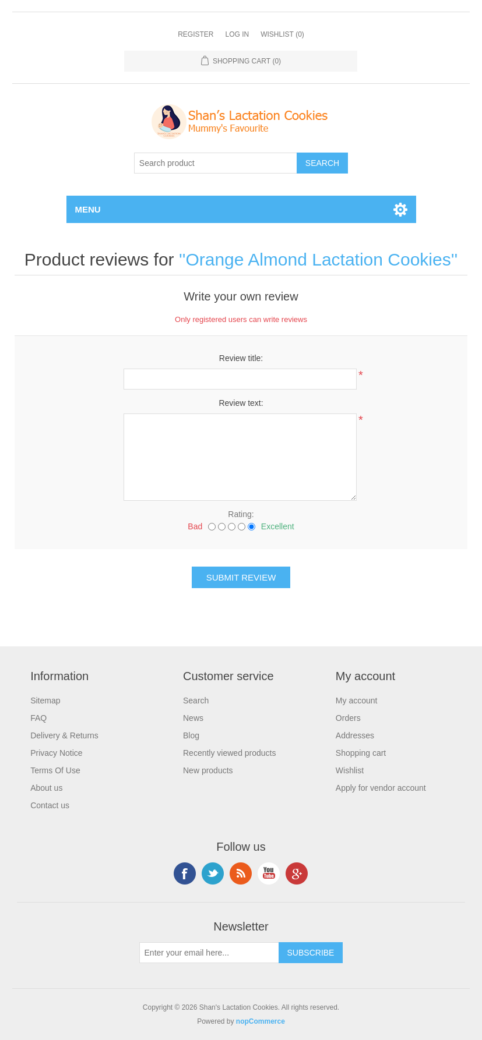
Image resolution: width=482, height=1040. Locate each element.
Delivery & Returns (64, 735)
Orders (348, 718)
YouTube (269, 873)
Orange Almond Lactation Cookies (318, 259)
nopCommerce (260, 1021)
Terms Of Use (55, 770)
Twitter (213, 873)
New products (208, 770)
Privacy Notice (56, 753)
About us (46, 788)
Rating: (241, 514)
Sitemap (45, 700)
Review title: (241, 358)
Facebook (185, 873)
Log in (237, 34)
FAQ (38, 718)
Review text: (241, 403)
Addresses (355, 735)
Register (195, 34)
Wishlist (350, 770)
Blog (191, 735)
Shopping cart (361, 753)
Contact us (49, 805)
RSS (241, 873)
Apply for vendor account (381, 788)
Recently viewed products (229, 753)
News (193, 718)
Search (196, 700)
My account (357, 700)
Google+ (297, 873)
